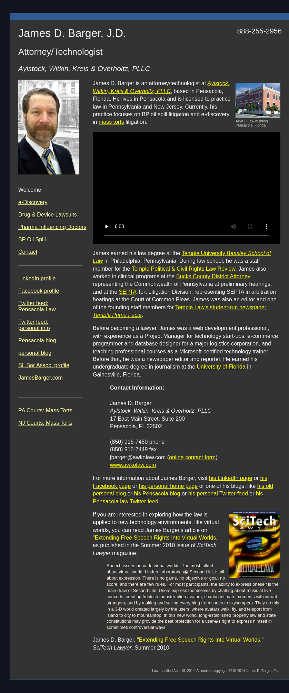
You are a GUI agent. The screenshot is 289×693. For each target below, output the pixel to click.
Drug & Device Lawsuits (47, 215)
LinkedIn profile (37, 278)
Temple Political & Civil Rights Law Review (184, 269)
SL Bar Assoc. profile (43, 365)
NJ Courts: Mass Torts (45, 423)
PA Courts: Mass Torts (45, 410)
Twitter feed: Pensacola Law (37, 306)
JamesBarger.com (40, 378)
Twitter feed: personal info (34, 325)
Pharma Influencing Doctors (52, 227)
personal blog (34, 353)
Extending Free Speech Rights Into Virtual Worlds (155, 538)
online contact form (192, 457)
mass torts (111, 122)
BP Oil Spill (32, 239)
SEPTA (127, 292)
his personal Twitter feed (218, 493)
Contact (27, 252)
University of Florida (221, 367)
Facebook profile (38, 291)
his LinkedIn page (230, 478)
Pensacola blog (37, 340)
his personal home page (168, 486)
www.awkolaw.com (133, 465)
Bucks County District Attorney (213, 276)
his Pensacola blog (157, 493)
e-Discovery (32, 202)
